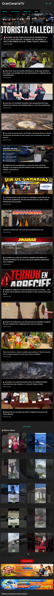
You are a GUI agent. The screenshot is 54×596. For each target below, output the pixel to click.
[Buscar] (47, 3)
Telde (36, 11)
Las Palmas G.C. (15, 11)
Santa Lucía (27, 11)
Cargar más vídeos (27, 561)
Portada (4, 11)
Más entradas (27, 426)
